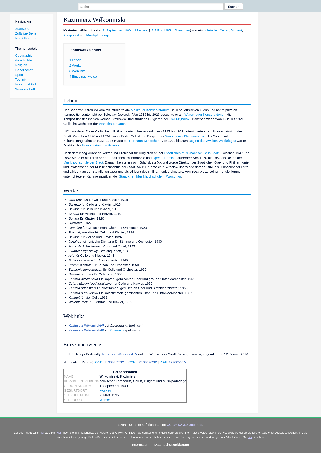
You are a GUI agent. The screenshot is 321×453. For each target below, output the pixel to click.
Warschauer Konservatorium (205, 114)
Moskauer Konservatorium (150, 110)
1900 (127, 30)
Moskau (141, 30)
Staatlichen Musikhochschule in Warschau (150, 176)
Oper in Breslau (164, 158)
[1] (112, 34)
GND (99, 362)
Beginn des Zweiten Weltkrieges (212, 141)
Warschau (182, 30)
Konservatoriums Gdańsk (100, 145)
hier (42, 432)
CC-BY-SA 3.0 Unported (184, 425)
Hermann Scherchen (144, 141)
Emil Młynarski (179, 119)
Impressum (141, 444)
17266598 (176, 362)
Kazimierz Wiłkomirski (85, 325)
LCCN (130, 362)
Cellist (224, 30)
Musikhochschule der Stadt (83, 162)
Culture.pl (117, 330)
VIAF (163, 362)
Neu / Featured (26, 38)
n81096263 (145, 362)
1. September (112, 30)
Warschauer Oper (112, 123)
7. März (156, 30)
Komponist (71, 35)
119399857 (112, 362)
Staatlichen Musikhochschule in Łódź (191, 153)
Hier (58, 432)
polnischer (211, 30)
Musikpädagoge (98, 35)
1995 (167, 30)
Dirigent (236, 30)
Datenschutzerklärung (171, 444)
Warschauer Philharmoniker (185, 136)
